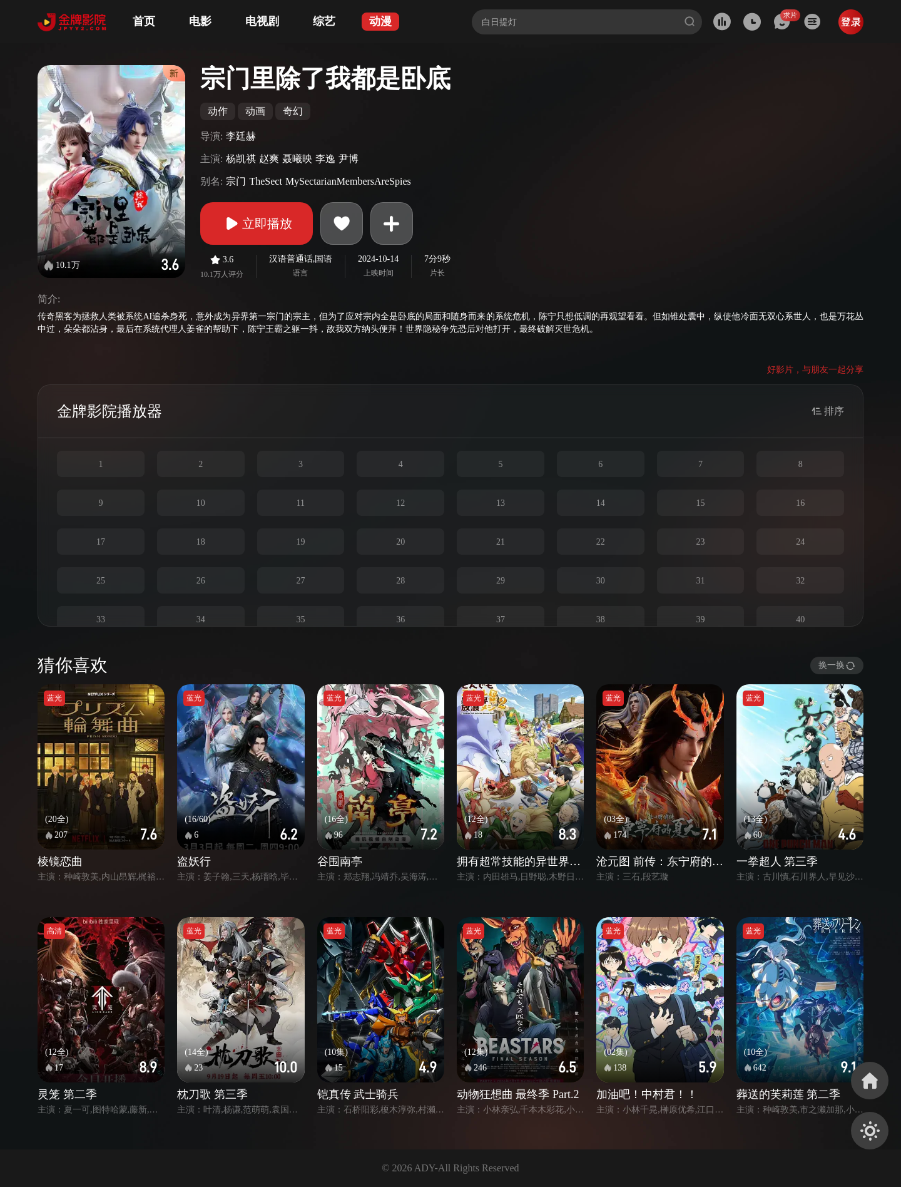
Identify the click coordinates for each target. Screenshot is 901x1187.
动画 (255, 111)
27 (300, 580)
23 (700, 542)
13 (500, 503)
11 (301, 503)
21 (500, 542)
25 (100, 580)
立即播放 (256, 223)
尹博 (349, 158)
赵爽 (269, 158)
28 (400, 580)
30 (600, 580)
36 (400, 619)
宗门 (236, 181)
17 (100, 542)
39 (700, 619)
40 (800, 619)
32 (800, 580)
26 (200, 580)
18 (200, 542)
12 (400, 503)
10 (200, 503)
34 (200, 619)
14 (600, 503)
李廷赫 (241, 136)
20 (400, 542)
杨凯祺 (241, 158)
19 (300, 542)
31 (700, 580)
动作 (218, 111)
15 (700, 503)
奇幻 (293, 111)
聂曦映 (297, 158)
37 (500, 619)
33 (100, 619)
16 (800, 503)
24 (800, 542)
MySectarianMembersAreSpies (348, 181)
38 (600, 619)
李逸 (325, 158)
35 (300, 619)
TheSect (265, 181)
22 (600, 542)
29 (500, 580)
